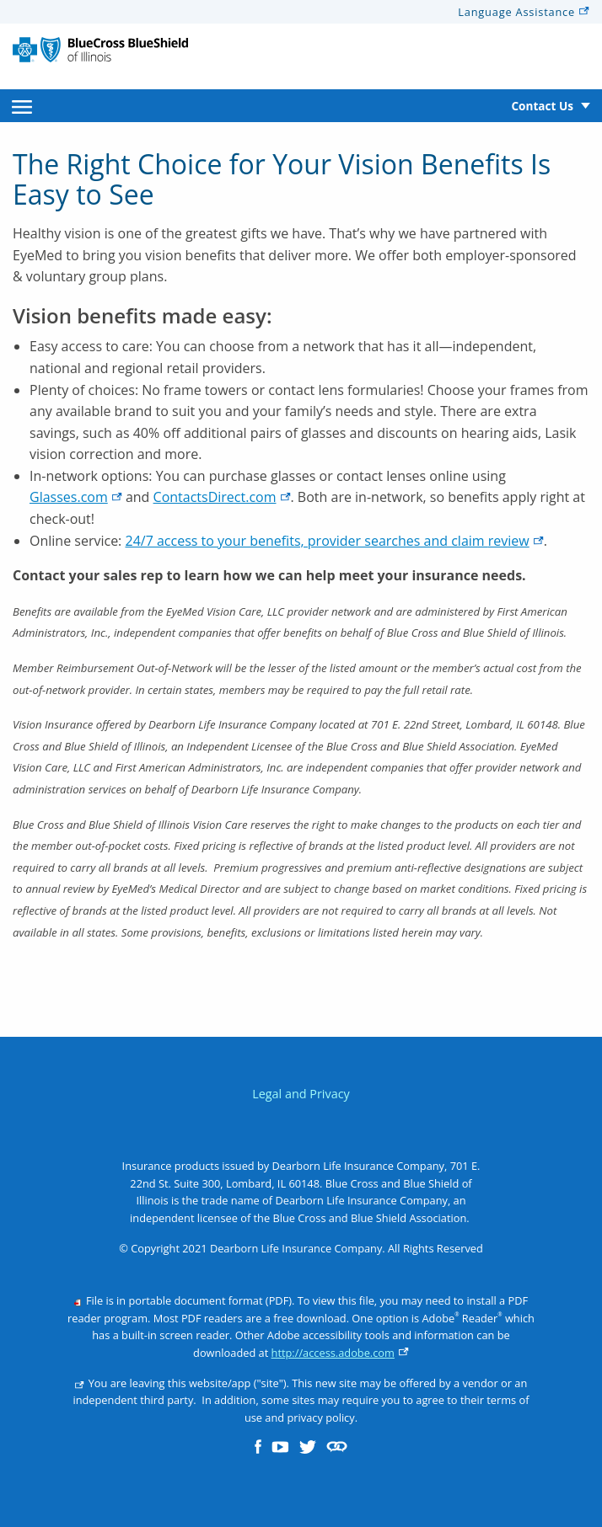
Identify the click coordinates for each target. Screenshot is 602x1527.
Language (523, 11)
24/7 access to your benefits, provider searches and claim (334, 540)
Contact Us (542, 106)
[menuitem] (22, 105)
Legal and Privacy (301, 1094)
